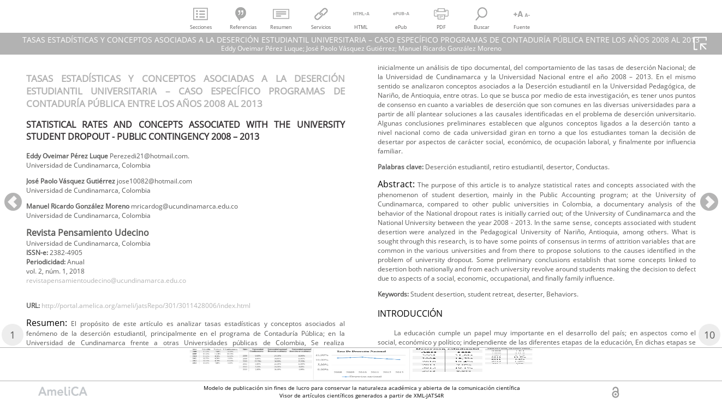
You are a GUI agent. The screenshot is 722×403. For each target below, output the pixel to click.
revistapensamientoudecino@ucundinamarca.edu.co (123, 295)
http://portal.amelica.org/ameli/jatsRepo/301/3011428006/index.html (170, 323)
